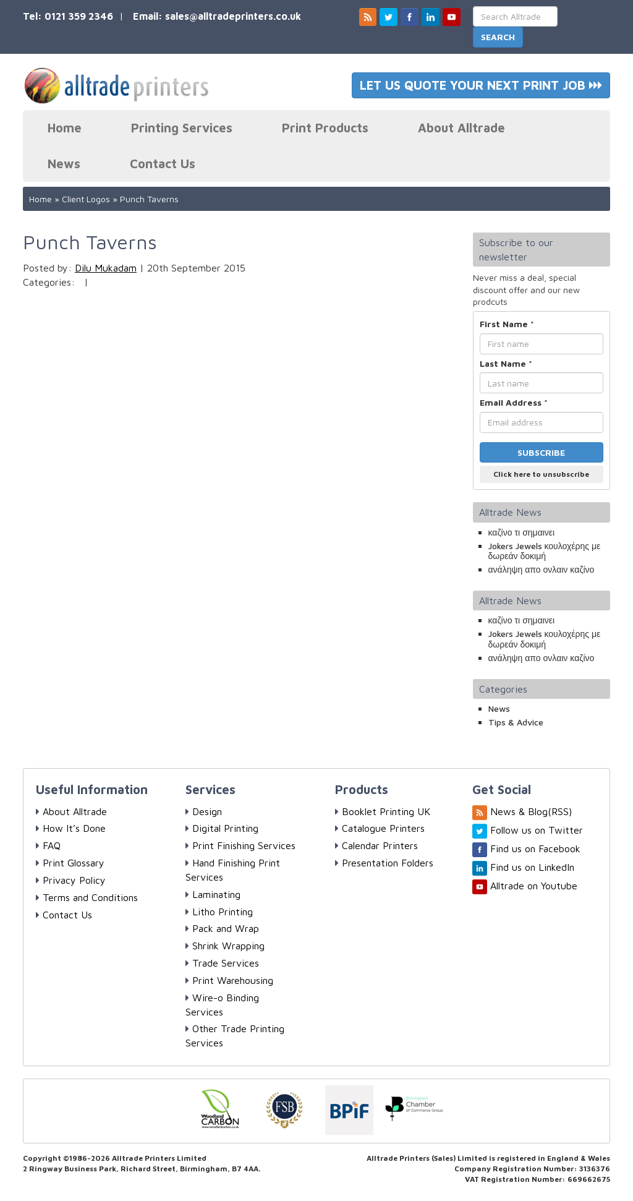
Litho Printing (219, 911)
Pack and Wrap (222, 928)
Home (65, 128)
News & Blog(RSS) (531, 811)
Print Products (325, 128)
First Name (507, 323)
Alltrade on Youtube (533, 885)
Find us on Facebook (535, 848)
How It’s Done (71, 828)
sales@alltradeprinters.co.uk (233, 16)
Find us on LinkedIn (532, 867)
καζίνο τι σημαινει (521, 532)
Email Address (514, 402)
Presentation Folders (384, 862)
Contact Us (162, 163)
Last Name (506, 363)
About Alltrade (461, 128)
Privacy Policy (71, 880)
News (64, 163)
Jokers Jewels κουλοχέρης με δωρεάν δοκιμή (544, 551)
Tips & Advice (515, 722)
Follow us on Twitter (536, 830)
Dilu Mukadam (106, 267)
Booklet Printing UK (382, 811)
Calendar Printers (376, 845)
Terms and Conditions (87, 897)
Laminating (212, 894)
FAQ (48, 845)
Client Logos (86, 199)
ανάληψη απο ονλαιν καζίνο (541, 569)
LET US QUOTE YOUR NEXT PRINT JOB (481, 85)
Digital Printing (221, 828)
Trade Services (222, 962)
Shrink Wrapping (225, 945)
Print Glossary (70, 862)
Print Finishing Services (240, 845)
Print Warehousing (229, 980)
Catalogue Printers (380, 828)
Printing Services (181, 128)
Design (203, 811)
